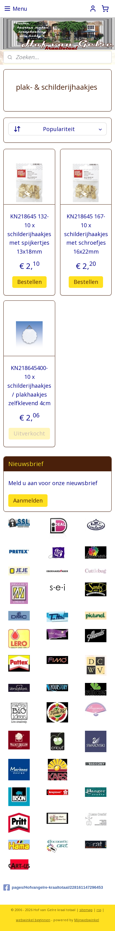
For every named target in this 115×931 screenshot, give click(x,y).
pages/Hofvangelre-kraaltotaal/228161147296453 (53, 887)
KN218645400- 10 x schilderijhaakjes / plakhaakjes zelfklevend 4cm (29, 385)
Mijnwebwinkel (86, 920)
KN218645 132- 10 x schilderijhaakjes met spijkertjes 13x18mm (29, 234)
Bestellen (29, 281)
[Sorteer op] (57, 129)
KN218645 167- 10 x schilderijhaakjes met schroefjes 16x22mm (86, 234)
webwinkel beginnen (33, 920)
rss (99, 909)
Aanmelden (28, 500)
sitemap (86, 909)
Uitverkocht (29, 433)
